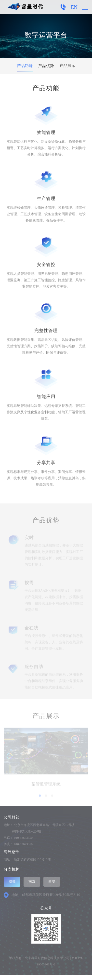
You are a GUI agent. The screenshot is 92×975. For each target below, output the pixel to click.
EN (74, 7)
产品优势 (46, 66)
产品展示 (67, 66)
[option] (46, 759)
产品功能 (25, 66)
